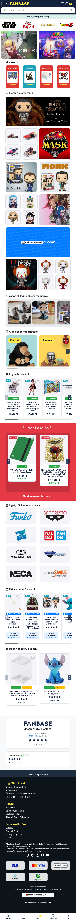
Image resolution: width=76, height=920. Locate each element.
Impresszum (11, 808)
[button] (68, 351)
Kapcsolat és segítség (16, 804)
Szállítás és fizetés (15, 831)
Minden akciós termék (38, 504)
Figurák (47, 340)
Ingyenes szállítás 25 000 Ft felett (38, 16)
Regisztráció (12, 849)
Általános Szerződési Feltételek (21, 811)
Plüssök (14, 340)
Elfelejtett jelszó (14, 852)
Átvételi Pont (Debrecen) (17, 835)
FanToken (10, 825)
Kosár (8, 855)
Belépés (9, 845)
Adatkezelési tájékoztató (18, 814)
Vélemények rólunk (15, 828)
